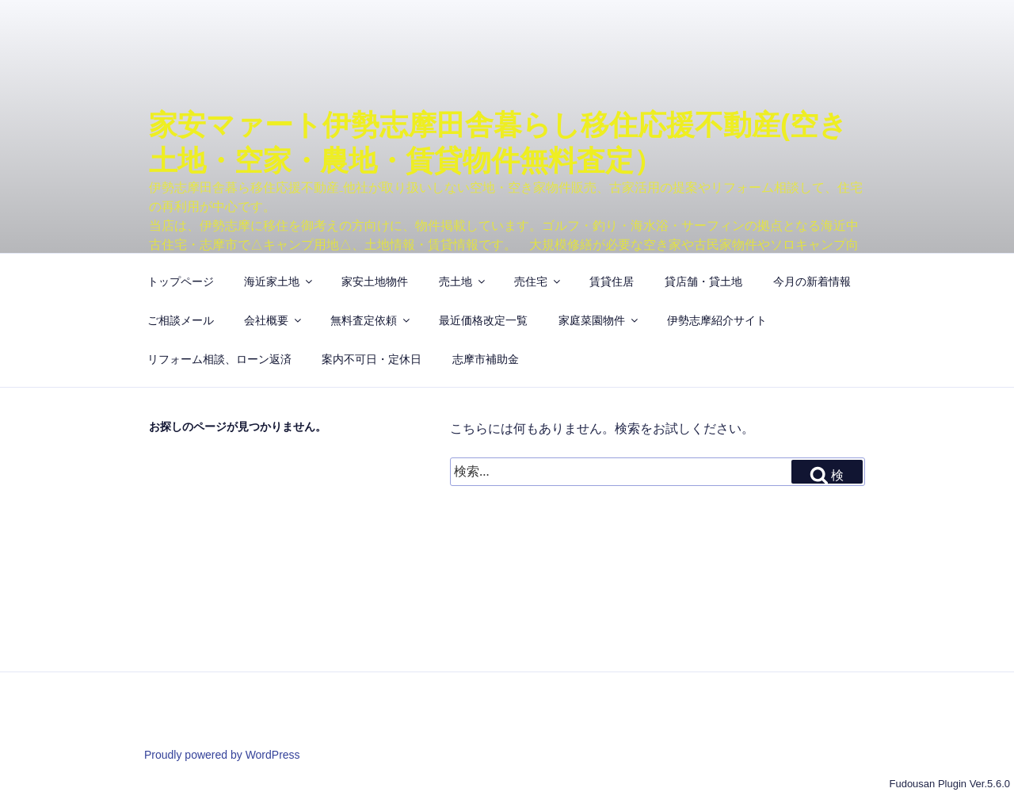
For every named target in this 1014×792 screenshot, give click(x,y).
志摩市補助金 (485, 359)
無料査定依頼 (371, 320)
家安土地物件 (374, 281)
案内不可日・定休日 (371, 359)
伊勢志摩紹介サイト (717, 320)
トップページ (180, 281)
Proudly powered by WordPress (222, 754)
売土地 (463, 281)
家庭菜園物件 (599, 320)
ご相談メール (180, 320)
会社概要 (273, 320)
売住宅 (538, 281)
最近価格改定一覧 (483, 320)
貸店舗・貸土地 (703, 281)
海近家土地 (279, 281)
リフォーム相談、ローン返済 (219, 359)
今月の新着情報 (812, 281)
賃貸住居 (611, 281)
